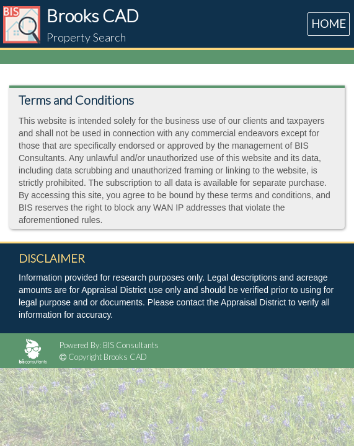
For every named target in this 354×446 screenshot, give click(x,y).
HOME (328, 23)
